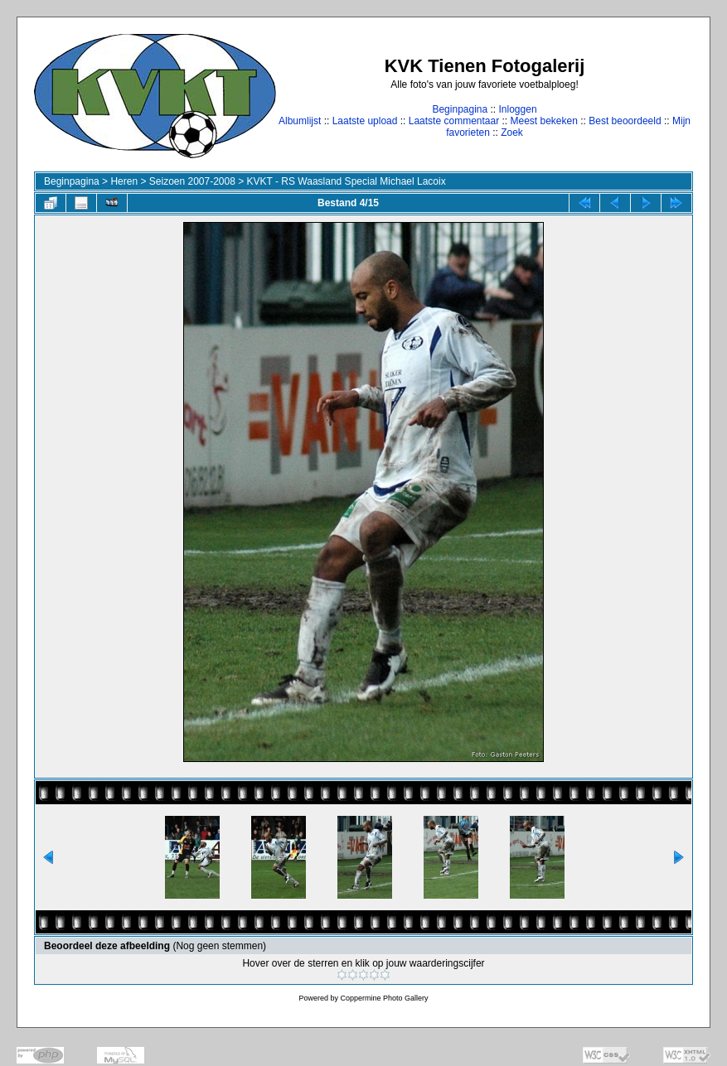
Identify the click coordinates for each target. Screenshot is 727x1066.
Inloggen (518, 109)
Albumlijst (300, 121)
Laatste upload (365, 121)
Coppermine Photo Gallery (384, 998)
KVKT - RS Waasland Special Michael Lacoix (346, 181)
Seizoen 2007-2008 (192, 181)
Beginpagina (459, 109)
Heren (124, 181)
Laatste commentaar (454, 121)
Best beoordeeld (625, 121)
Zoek (512, 132)
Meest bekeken (544, 121)
